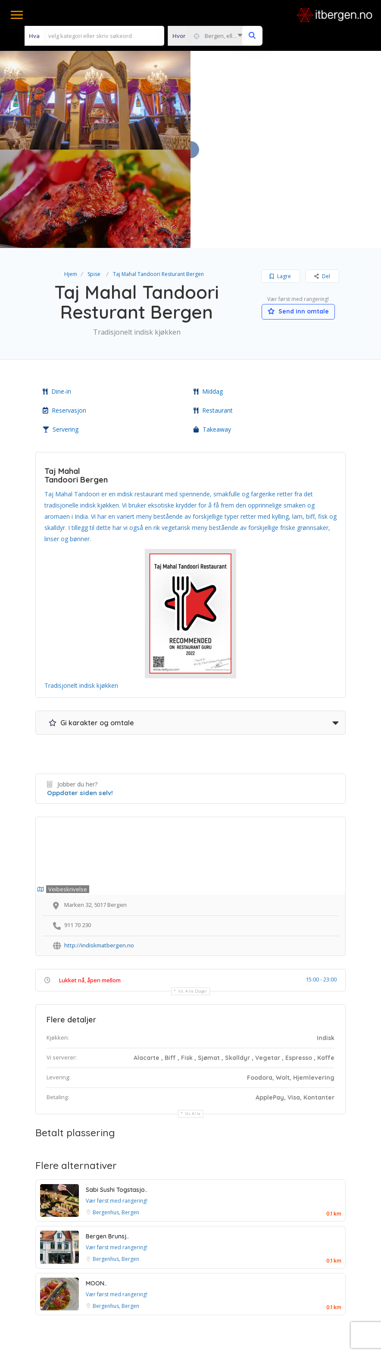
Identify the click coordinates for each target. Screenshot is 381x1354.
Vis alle (193, 1015)
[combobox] (207, 36)
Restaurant (213, 312)
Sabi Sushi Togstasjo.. (116, 1091)
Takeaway (212, 331)
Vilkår (137, 1284)
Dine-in (57, 293)
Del (322, 178)
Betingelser (176, 1284)
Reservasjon (64, 312)
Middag (208, 293)
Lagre (280, 178)
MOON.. (96, 1184)
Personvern (222, 1284)
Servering (60, 331)
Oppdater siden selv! (80, 694)
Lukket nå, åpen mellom (90, 882)
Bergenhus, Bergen (116, 1113)
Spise (93, 175)
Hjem (70, 175)
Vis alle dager (192, 892)
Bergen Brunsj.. (107, 1138)
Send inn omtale (298, 213)
